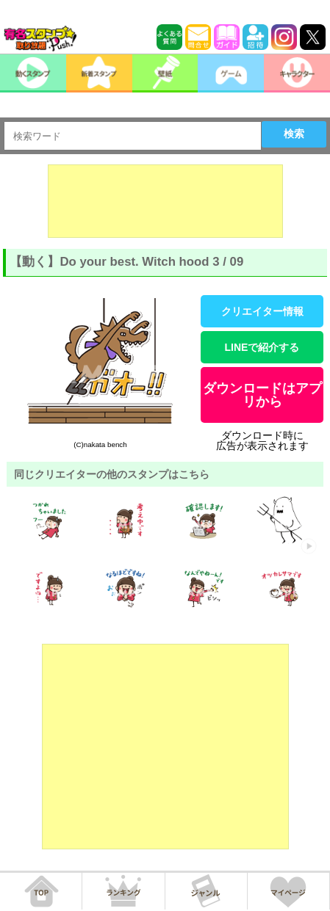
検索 (294, 133)
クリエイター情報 (262, 311)
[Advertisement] (165, 201)
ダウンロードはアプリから (262, 395)
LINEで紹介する (262, 347)
